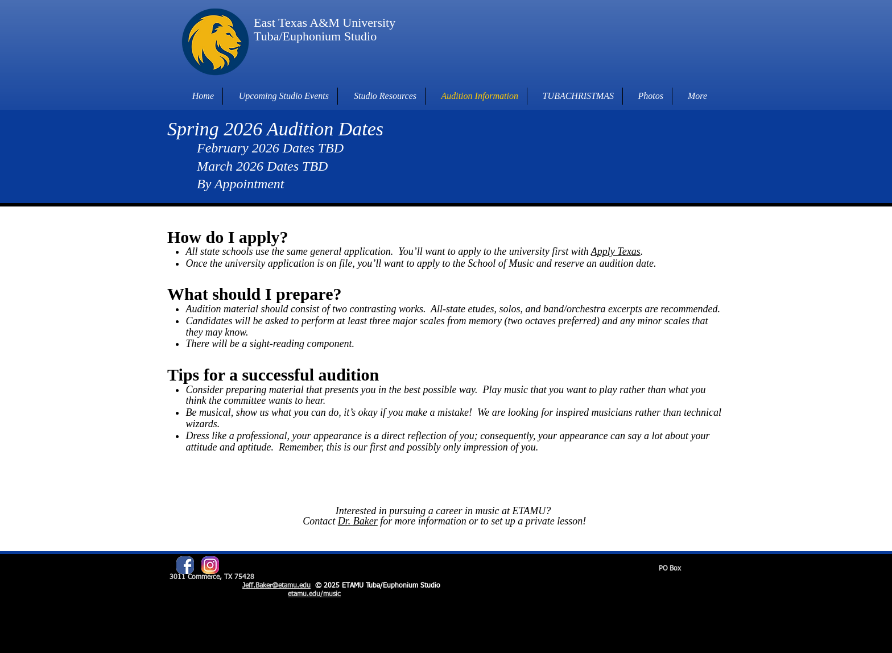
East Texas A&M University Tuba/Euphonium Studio (324, 29)
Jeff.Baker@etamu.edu (276, 585)
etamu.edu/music (314, 594)
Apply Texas (616, 251)
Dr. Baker (358, 521)
